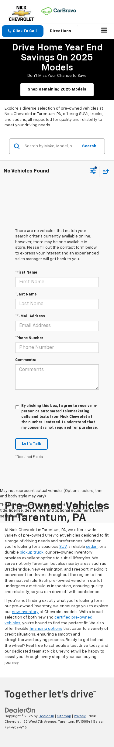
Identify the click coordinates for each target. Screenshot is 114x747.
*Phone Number (29, 338)
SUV (63, 547)
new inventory (25, 612)
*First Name (26, 273)
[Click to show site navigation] (104, 31)
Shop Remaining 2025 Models (57, 89)
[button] (22, 31)
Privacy (80, 716)
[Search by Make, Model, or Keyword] (50, 146)
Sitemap (64, 716)
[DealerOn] (20, 710)
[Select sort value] (104, 171)
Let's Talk (31, 444)
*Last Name (25, 294)
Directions (60, 31)
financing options (45, 629)
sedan (92, 547)
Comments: (25, 360)
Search (89, 146)
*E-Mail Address (30, 316)
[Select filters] (93, 171)
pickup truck (31, 552)
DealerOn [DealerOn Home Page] (46, 716)
